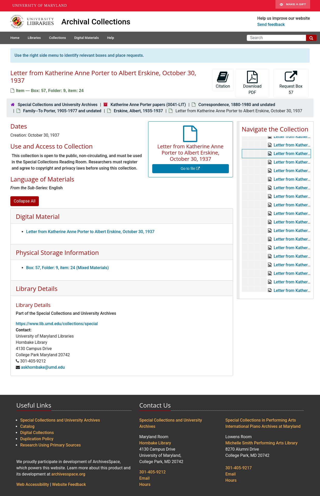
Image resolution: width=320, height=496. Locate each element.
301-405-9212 (152, 472)
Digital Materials (86, 38)
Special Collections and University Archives (57, 104)
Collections (57, 38)
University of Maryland (39, 6)
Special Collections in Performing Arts (261, 420)
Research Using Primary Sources (50, 445)
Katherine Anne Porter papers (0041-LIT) (148, 104)
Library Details (36, 288)
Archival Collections (95, 21)
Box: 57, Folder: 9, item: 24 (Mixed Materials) (67, 267)
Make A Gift (293, 5)
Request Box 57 (290, 83)
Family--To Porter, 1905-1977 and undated (62, 110)
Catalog (27, 426)
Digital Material (38, 216)
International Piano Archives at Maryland (263, 426)
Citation (223, 80)
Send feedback (271, 24)
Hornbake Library (155, 443)
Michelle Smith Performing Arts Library (262, 443)
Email (144, 478)
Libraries (34, 38)
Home (14, 38)
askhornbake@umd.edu (43, 367)
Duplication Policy (36, 438)
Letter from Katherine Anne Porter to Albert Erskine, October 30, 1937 (90, 231)
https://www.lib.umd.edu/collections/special (57, 323)
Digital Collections (37, 432)
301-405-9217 (239, 467)
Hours (144, 484)
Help (110, 38)
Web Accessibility (32, 484)
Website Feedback (69, 484)
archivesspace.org (68, 474)
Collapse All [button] (24, 201)
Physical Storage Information (57, 252)
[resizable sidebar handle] (238, 210)
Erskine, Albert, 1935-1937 (138, 110)
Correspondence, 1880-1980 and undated (236, 104)
